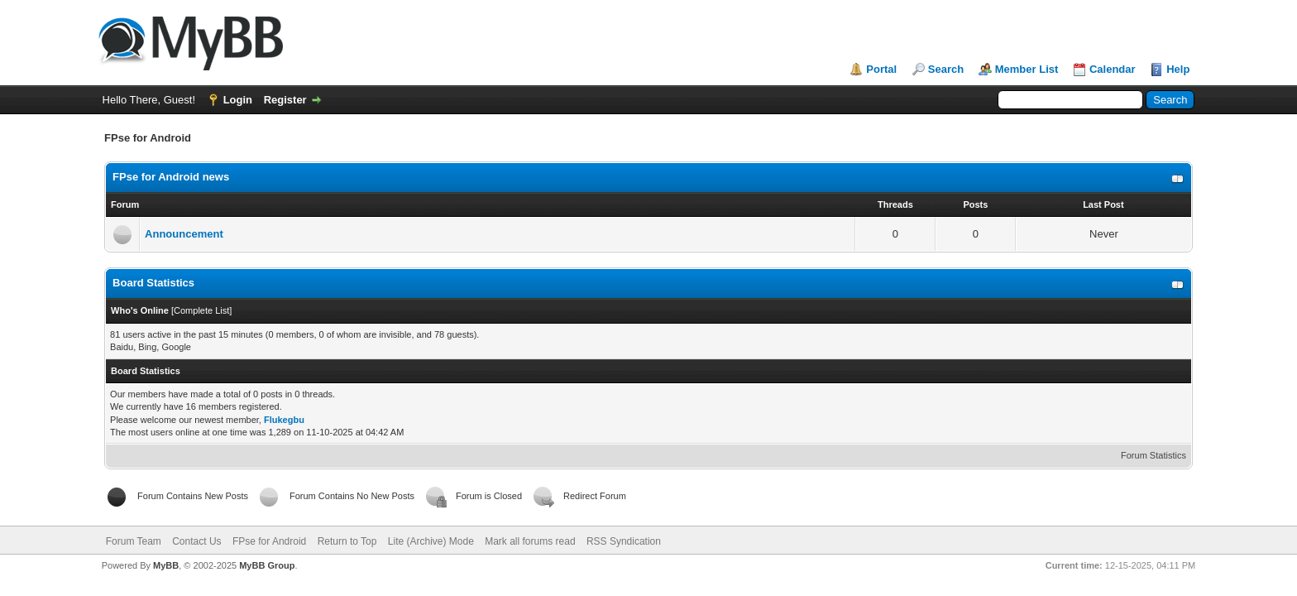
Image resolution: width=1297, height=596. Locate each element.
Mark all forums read (530, 541)
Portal (881, 69)
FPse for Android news (170, 177)
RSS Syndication (623, 541)
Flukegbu (284, 420)
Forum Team (133, 541)
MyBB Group (266, 565)
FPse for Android (269, 541)
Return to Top (347, 541)
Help (1177, 69)
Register (285, 100)
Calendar (1112, 69)
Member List (1027, 69)
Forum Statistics (1153, 455)
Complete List (201, 310)
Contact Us (196, 541)
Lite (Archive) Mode (431, 541)
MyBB (166, 565)
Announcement (184, 234)
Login (237, 100)
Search (946, 69)
